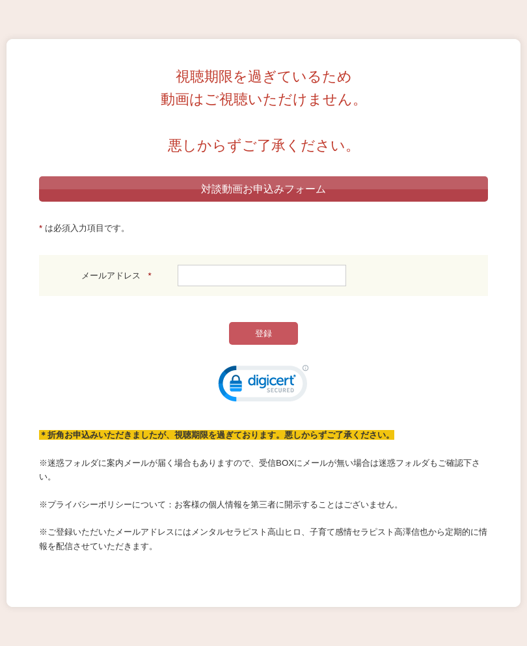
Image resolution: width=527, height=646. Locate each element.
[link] (263, 386)
